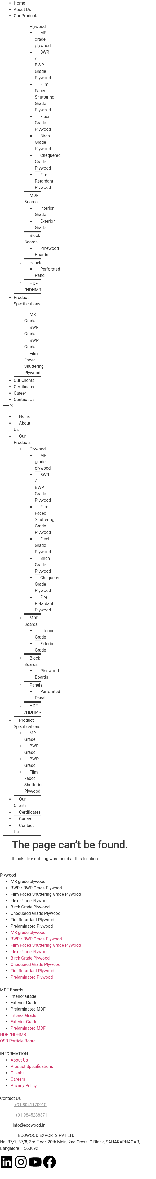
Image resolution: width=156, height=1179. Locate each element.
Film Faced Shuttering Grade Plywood (44, 97)
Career (20, 393)
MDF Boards (31, 198)
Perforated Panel (47, 272)
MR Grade (30, 317)
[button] (22, 406)
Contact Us (24, 399)
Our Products (26, 15)
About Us (22, 9)
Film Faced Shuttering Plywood (34, 363)
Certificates (24, 386)
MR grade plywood (43, 39)
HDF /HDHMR (32, 286)
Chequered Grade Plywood (48, 162)
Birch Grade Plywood (43, 142)
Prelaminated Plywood (32, 926)
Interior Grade (44, 211)
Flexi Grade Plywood (43, 123)
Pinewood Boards (47, 251)
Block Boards (32, 238)
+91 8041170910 (30, 1104)
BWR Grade (31, 330)
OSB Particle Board (18, 1040)
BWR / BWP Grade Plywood (43, 65)
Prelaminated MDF (28, 1009)
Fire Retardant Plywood (44, 181)
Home (19, 3)
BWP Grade (31, 343)
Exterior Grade (45, 224)
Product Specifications (27, 723)
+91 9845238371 (31, 1115)
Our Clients (24, 380)
